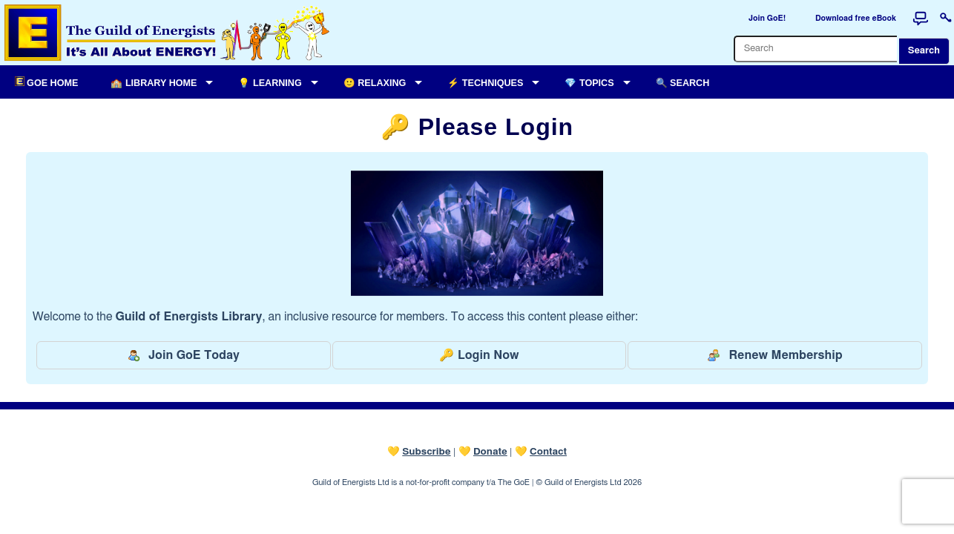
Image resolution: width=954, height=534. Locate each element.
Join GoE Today (184, 355)
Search (924, 51)
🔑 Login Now (479, 355)
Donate (490, 451)
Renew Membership (775, 355)
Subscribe (426, 451)
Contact (548, 451)
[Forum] (920, 18)
